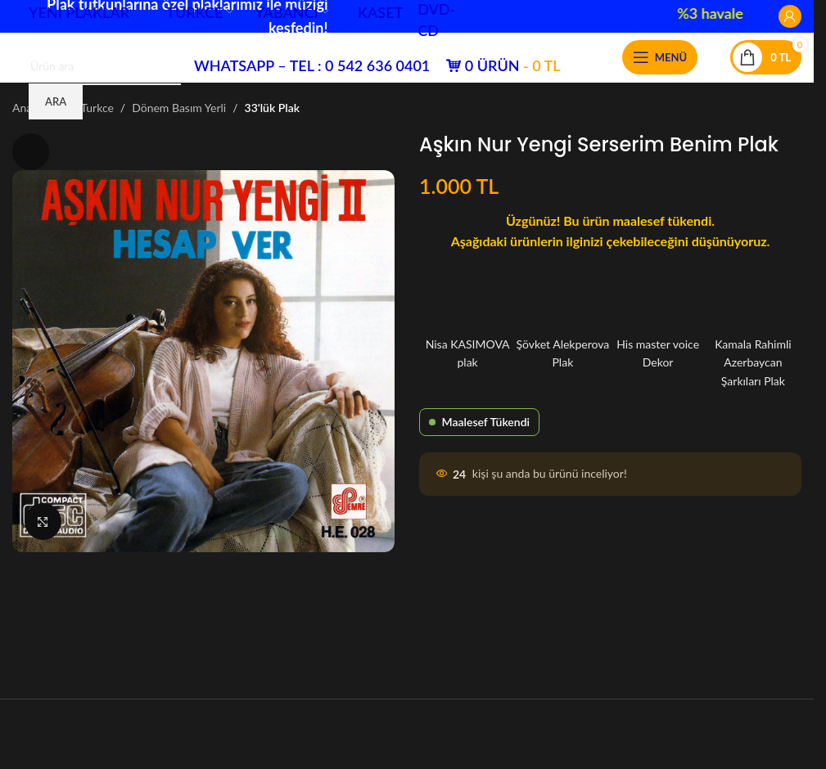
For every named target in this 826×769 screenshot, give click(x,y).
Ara (55, 101)
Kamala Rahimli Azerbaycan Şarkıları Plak (753, 337)
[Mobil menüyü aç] (660, 57)
